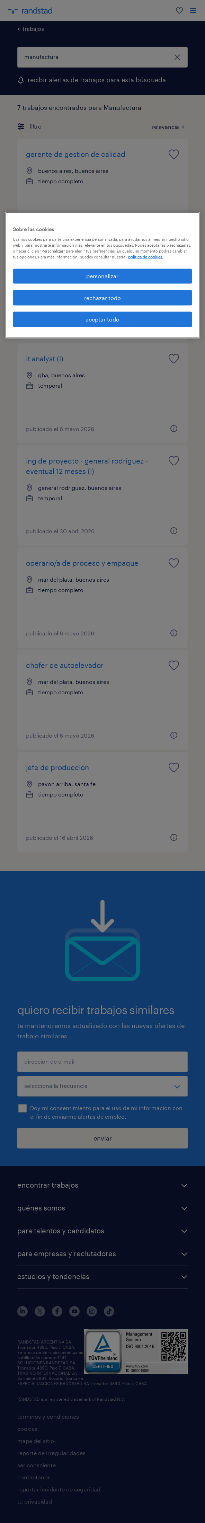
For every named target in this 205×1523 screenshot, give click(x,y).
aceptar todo (102, 319)
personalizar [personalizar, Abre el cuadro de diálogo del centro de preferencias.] (102, 276)
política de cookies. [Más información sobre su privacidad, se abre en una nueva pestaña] (145, 257)
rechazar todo (102, 297)
